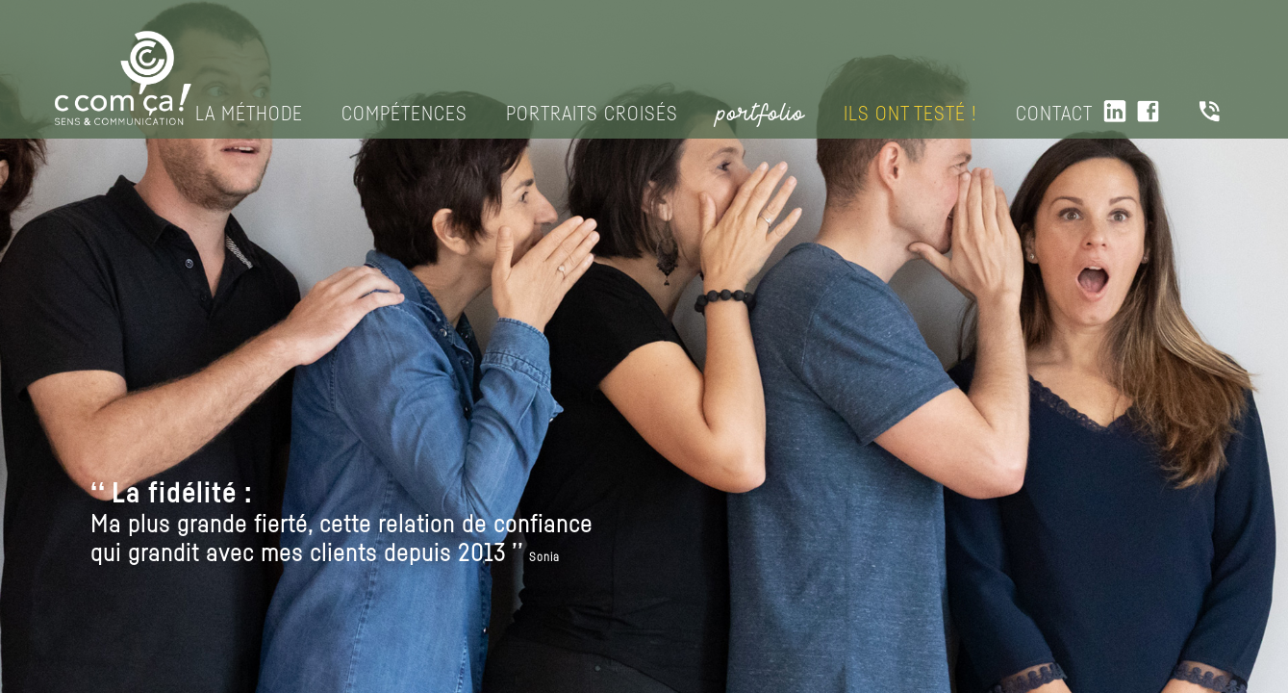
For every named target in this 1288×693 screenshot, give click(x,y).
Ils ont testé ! (910, 114)
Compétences (404, 114)
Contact (1054, 114)
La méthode (249, 114)
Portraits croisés (592, 114)
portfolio (761, 113)
